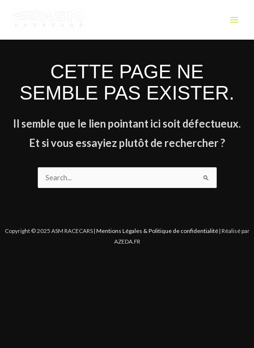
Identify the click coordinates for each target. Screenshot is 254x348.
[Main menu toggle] (234, 20)
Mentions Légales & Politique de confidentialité (157, 230)
